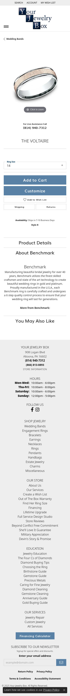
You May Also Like (35, 320)
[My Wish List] (48, 3)
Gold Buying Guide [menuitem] (35, 603)
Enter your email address (35, 656)
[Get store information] (35, 369)
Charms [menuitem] (35, 466)
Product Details (35, 242)
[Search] (19, 3)
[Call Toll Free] (35, 365)
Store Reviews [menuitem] (35, 521)
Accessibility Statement (48, 678)
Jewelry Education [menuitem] (35, 554)
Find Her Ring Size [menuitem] (35, 503)
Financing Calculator (35, 636)
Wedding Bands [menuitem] (35, 426)
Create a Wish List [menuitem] (35, 494)
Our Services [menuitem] (35, 490)
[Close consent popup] (64, 690)
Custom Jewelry (35, 622)
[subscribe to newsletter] (61, 662)
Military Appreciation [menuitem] (35, 534)
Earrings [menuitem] (35, 440)
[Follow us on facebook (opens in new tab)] (32, 409)
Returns (50, 207)
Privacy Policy (44, 671)
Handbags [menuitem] (35, 457)
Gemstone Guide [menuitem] (35, 576)
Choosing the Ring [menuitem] (35, 567)
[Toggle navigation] (6, 26)
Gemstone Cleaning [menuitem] (35, 594)
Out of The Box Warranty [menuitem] (35, 499)
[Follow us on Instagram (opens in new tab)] (37, 409)
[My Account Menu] (32, 3)
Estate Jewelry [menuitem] (35, 462)
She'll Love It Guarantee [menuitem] (35, 530)
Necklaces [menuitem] (35, 444)
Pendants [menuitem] (35, 453)
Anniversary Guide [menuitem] (35, 598)
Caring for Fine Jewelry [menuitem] (35, 585)
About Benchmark (35, 252)
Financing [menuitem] (35, 508)
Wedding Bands (15, 38)
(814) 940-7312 (35, 127)
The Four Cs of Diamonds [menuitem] (35, 558)
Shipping (19, 207)
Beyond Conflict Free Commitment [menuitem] (35, 525)
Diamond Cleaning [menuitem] (34, 589)
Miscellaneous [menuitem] (34, 471)
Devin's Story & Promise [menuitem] (35, 539)
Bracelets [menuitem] (35, 435)
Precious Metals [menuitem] (35, 580)
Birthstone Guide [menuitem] (35, 571)
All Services (34, 626)
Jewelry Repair (35, 617)
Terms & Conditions (20, 678)
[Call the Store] (35, 360)
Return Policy (25, 671)
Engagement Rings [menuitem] (35, 431)
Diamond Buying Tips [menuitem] (35, 562)
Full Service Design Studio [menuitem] (35, 517)
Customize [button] (35, 190)
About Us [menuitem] (35, 485)
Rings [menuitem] (35, 448)
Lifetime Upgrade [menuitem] (35, 512)
